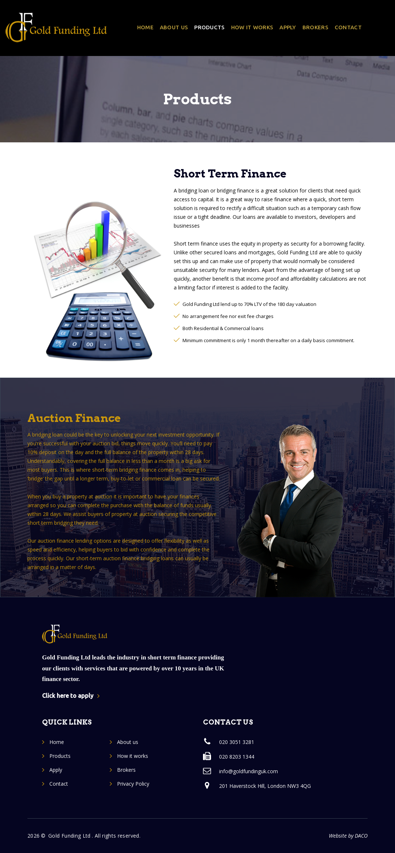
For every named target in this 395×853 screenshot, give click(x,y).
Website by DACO (348, 835)
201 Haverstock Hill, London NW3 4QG (265, 785)
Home (145, 27)
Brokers (315, 27)
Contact (348, 27)
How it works (252, 27)
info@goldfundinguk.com (248, 771)
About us (174, 27)
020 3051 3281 (236, 741)
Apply (287, 27)
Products (209, 27)
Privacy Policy (133, 783)
